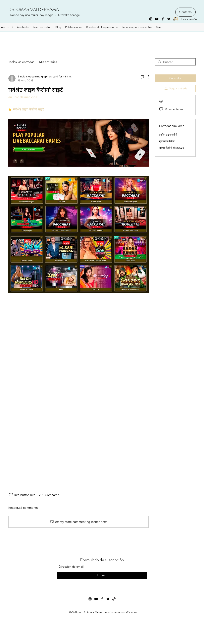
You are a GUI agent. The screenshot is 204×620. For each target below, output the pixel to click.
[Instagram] (151, 19)
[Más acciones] (146, 76)
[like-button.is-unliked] (11, 494)
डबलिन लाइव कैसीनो (168, 134)
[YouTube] (157, 19)
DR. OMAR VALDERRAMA (33, 9)
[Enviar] (102, 575)
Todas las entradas (21, 62)
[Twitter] (169, 19)
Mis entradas (48, 62)
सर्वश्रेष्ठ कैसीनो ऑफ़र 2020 (171, 147)
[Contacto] (185, 12)
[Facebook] (163, 19)
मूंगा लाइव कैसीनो (167, 141)
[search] (175, 61)
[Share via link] (48, 494)
